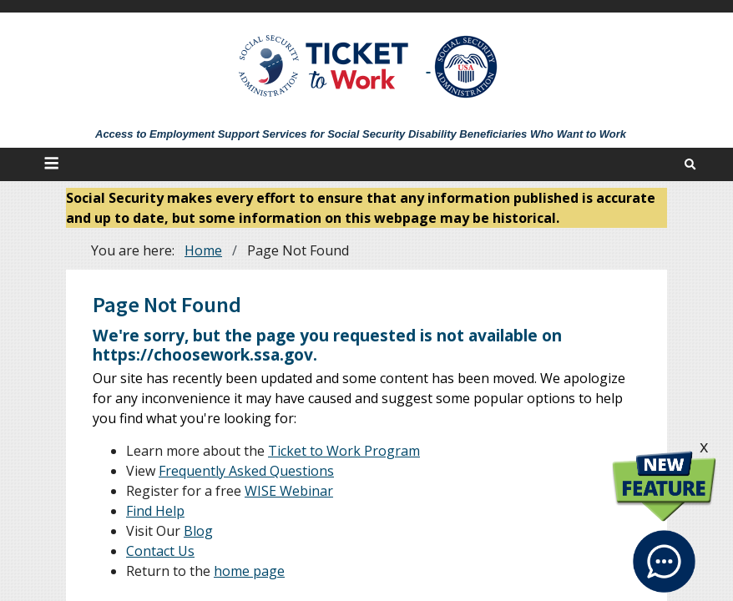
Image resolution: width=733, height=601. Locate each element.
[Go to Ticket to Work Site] (324, 64)
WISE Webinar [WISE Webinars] (289, 491)
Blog (198, 531)
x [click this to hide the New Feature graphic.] (704, 446)
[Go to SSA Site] (467, 67)
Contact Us (160, 551)
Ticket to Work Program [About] (344, 451)
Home (203, 250)
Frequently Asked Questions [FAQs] (246, 471)
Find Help (155, 511)
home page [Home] (249, 571)
